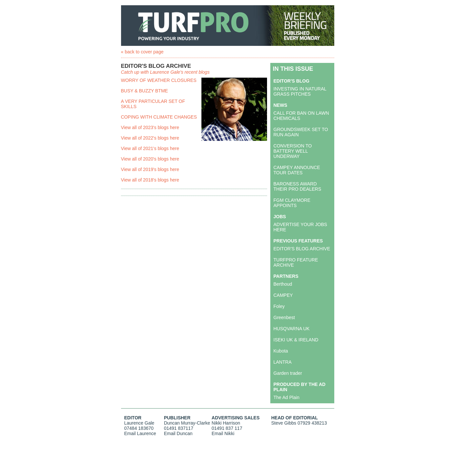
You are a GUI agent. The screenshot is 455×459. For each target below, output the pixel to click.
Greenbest (284, 317)
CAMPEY (283, 295)
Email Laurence (140, 433)
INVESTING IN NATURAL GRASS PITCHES (300, 91)
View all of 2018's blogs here (150, 179)
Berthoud (283, 284)
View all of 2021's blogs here (150, 148)
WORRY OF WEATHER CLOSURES (158, 80)
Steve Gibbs (283, 423)
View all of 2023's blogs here (150, 127)
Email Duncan (178, 433)
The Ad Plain (287, 397)
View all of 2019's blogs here (150, 169)
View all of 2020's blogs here (150, 159)
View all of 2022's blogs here (150, 138)
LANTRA (283, 362)
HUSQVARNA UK (292, 328)
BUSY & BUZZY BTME (144, 90)
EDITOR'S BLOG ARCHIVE (302, 248)
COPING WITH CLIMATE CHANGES (159, 117)
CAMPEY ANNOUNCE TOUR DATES (297, 170)
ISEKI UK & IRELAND (296, 339)
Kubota (281, 351)
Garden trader (288, 373)
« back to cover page (142, 51)
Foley (279, 306)
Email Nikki (223, 433)
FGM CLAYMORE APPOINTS (292, 203)
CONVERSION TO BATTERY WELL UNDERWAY (293, 151)
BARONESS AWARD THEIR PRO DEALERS (297, 186)
